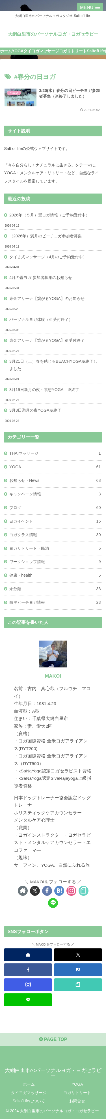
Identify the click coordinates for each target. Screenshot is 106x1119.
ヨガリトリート (77, 1092)
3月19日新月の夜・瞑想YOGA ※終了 (44, 389)
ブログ (55, 508)
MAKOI (53, 676)
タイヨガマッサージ (29, 1092)
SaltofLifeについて (29, 1101)
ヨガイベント (55, 521)
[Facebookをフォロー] (47, 891)
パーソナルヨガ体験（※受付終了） (41, 319)
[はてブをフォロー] (59, 891)
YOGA (55, 467)
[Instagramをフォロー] (71, 891)
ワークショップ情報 (55, 562)
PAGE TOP (53, 1039)
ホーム (29, 1084)
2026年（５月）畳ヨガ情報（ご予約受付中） (49, 215)
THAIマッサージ (55, 453)
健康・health (55, 575)
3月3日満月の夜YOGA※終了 (35, 410)
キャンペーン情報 (55, 494)
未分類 (55, 589)
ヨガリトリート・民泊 (55, 548)
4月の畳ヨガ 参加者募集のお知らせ (40, 277)
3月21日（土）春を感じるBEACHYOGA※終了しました (53, 365)
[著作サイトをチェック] (23, 891)
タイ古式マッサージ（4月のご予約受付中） (48, 257)
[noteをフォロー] (83, 891)
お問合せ (77, 1101)
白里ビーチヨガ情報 (55, 602)
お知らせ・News (55, 480)
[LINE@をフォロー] (53, 903)
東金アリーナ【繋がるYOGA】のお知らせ (47, 298)
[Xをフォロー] (35, 891)
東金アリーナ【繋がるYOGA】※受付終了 (47, 340)
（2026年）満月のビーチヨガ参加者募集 (45, 236)
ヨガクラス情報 (55, 535)
